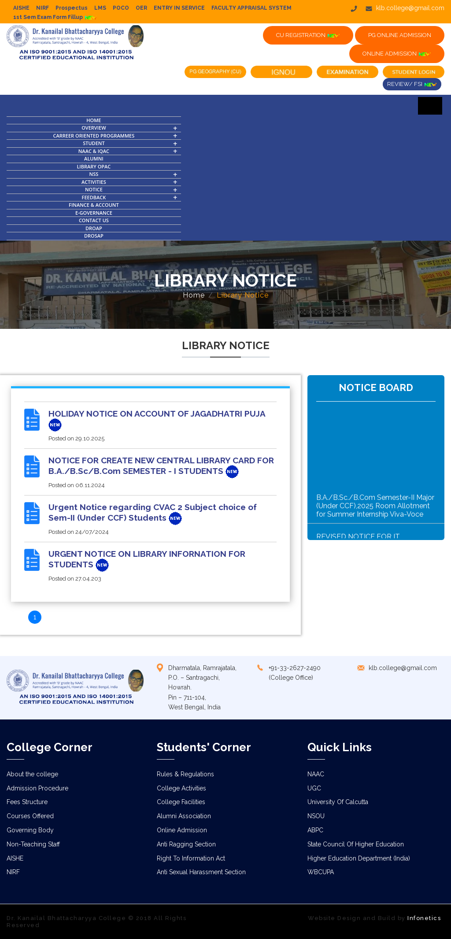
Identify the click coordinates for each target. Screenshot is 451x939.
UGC (314, 788)
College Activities (181, 788)
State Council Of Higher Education (355, 844)
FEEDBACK (94, 197)
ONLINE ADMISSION (396, 53)
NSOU (316, 816)
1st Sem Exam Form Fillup (55, 17)
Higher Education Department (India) (358, 858)
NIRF (42, 8)
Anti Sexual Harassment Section (201, 872)
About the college (32, 774)
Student (93, 143)
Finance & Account (94, 204)
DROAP (93, 228)
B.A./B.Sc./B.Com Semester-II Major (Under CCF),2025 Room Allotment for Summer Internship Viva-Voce (375, 520)
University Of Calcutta (337, 801)
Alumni (94, 158)
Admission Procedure (37, 788)
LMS (100, 8)
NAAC (315, 774)
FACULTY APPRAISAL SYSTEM (251, 8)
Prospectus (71, 8)
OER (141, 8)
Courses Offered (30, 816)
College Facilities (181, 801)
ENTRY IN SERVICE (179, 8)
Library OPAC (94, 166)
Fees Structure (27, 801)
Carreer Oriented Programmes (94, 135)
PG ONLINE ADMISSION (399, 35)
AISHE (21, 8)
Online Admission (182, 830)
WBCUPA (320, 872)
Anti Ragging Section (186, 844)
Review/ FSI (412, 84)
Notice (94, 189)
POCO (121, 8)
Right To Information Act (191, 858)
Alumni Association (184, 816)
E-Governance (93, 212)
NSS (94, 174)
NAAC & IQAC (93, 151)
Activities (93, 182)
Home (93, 120)
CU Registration (308, 35)
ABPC (315, 830)
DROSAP (94, 235)
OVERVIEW (93, 127)
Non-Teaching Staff (33, 844)
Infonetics (424, 918)
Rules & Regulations (185, 774)
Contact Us (94, 220)
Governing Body (30, 830)
